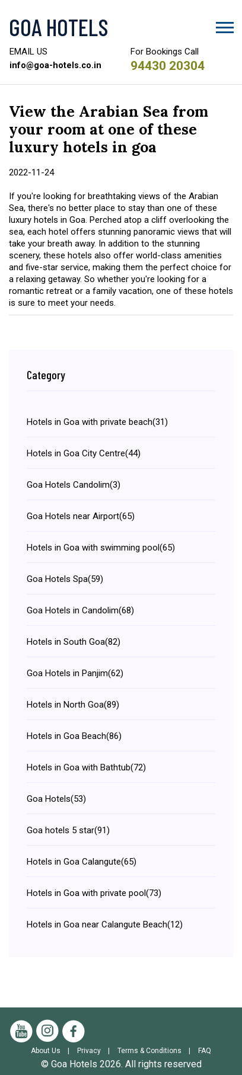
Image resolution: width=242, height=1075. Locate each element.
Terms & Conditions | (156, 1051)
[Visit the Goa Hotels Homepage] (121, 26)
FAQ (204, 1051)
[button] (224, 25)
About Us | (53, 1051)
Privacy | (96, 1051)
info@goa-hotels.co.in (56, 65)
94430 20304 (170, 65)
